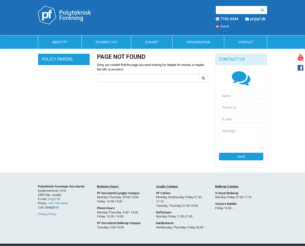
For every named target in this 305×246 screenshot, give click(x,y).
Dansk (222, 26)
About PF (59, 42)
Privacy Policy (47, 214)
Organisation (198, 42)
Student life (106, 42)
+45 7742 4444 (58, 203)
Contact (245, 42)
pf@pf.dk (257, 19)
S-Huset (151, 42)
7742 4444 (229, 19)
